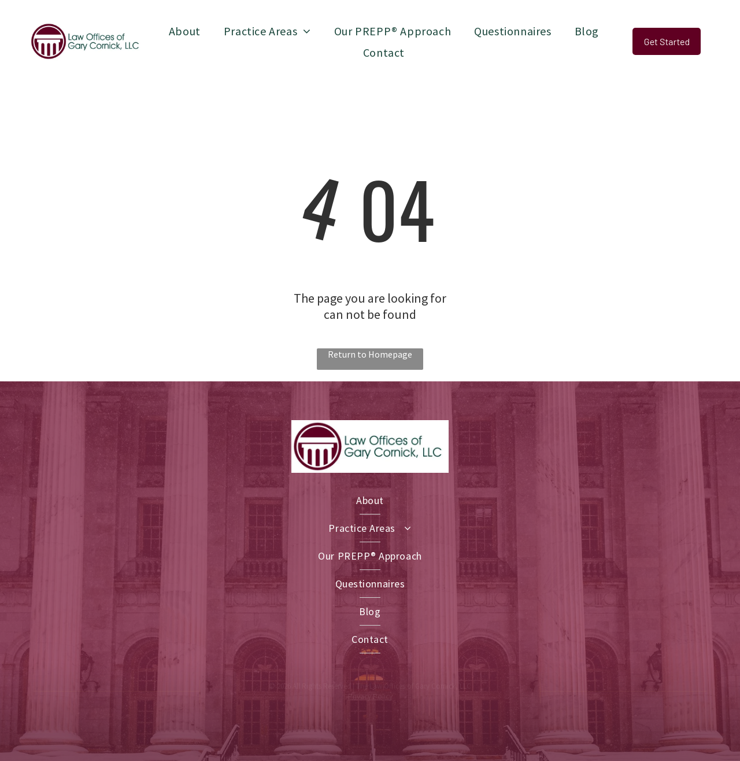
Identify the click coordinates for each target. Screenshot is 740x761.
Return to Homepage (370, 354)
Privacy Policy (370, 696)
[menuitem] (184, 31)
